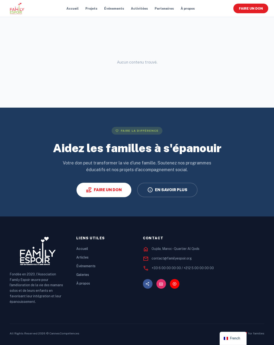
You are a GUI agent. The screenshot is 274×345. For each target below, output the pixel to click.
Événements (114, 8)
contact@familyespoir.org (172, 258)
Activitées (139, 8)
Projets (91, 8)
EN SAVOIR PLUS (167, 190)
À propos (188, 8)
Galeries (82, 275)
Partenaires (164, 8)
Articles (82, 257)
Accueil (72, 8)
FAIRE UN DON (251, 8)
